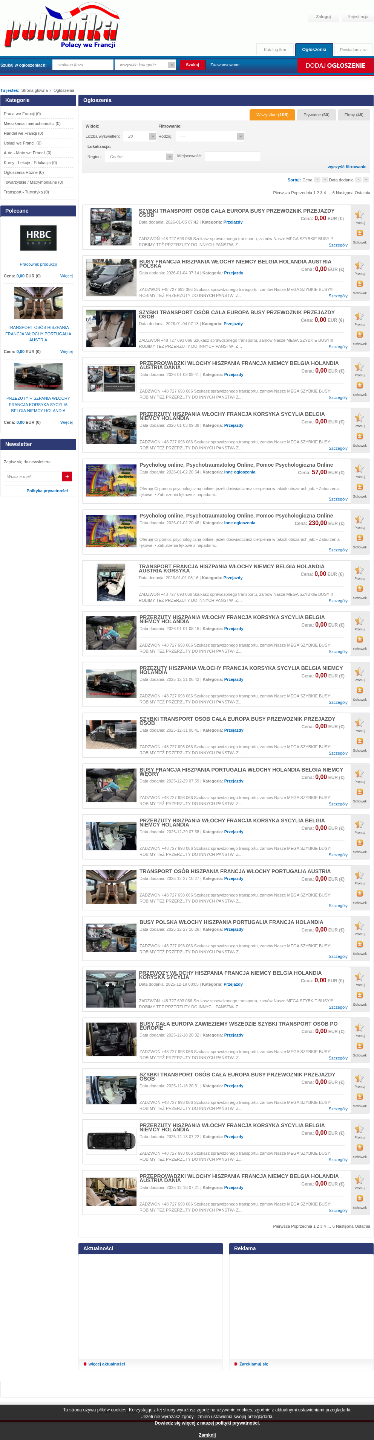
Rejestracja (358, 16)
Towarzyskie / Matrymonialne (33, 182)
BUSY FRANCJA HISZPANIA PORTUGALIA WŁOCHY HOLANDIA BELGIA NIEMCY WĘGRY (241, 772)
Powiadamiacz (353, 49)
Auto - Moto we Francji (28, 153)
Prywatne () (316, 115)
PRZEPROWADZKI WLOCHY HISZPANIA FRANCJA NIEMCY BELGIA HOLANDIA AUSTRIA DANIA (239, 365)
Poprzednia (301, 192)
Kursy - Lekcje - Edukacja (30, 162)
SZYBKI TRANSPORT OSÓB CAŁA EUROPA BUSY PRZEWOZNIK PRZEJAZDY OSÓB (236, 213)
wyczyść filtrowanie (347, 167)
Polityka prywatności (47, 491)
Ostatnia (362, 192)
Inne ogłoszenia (240, 472)
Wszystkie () (272, 114)
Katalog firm (275, 49)
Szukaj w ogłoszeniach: (23, 65)
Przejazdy (233, 222)
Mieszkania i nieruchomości (32, 123)
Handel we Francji (23, 133)
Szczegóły (338, 245)
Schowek (360, 242)
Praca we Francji (22, 113)
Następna (345, 192)
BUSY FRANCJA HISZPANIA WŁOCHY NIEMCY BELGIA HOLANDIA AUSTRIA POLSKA (235, 264)
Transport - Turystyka (26, 192)
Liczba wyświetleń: (103, 136)
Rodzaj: (165, 136)
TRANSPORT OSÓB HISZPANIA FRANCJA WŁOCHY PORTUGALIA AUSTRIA (235, 871)
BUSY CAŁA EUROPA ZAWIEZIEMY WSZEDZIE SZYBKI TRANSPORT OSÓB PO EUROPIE (238, 1026)
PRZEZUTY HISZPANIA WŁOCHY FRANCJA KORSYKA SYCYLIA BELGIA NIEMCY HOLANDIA (241, 670)
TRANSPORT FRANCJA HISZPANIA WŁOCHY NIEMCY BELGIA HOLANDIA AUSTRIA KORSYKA (232, 568)
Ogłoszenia (314, 49)
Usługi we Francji (22, 143)
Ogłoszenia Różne (24, 172)
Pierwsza (281, 192)
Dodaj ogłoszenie (335, 65)
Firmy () (354, 115)
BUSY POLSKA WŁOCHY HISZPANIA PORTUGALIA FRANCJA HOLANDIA (231, 922)
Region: (94, 156)
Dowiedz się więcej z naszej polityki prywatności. (207, 1423)
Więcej (66, 276)
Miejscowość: (189, 156)
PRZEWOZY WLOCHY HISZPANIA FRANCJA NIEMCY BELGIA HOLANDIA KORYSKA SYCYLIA (230, 975)
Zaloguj (323, 16)
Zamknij (207, 1435)
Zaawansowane (224, 64)
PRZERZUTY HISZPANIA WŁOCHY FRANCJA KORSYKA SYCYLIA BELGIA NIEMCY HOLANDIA (232, 416)
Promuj (359, 223)
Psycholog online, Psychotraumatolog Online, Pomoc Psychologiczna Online (236, 465)
